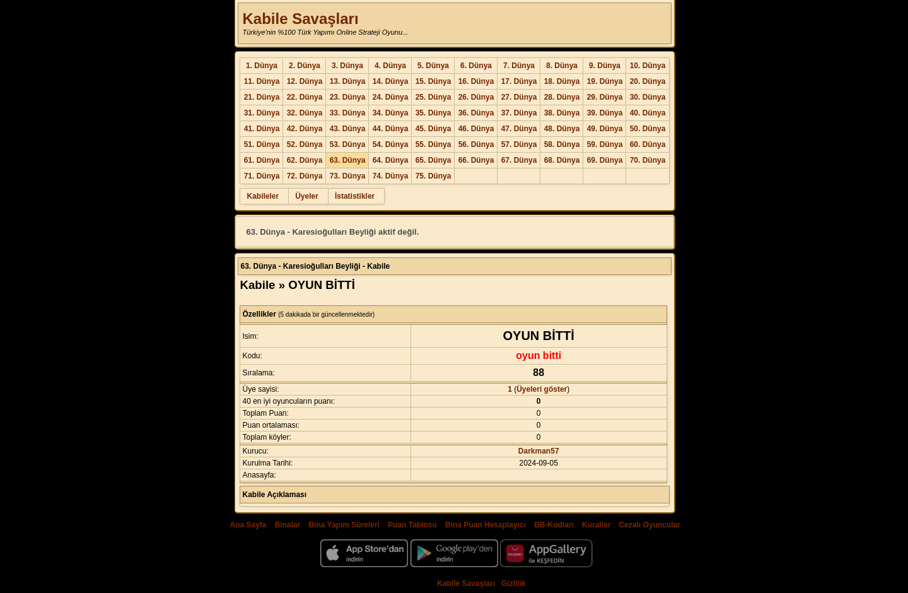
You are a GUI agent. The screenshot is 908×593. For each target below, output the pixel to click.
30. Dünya (648, 97)
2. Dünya (304, 65)
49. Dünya (605, 128)
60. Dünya (648, 144)
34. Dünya (391, 113)
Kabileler (263, 196)
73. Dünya (348, 176)
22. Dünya (305, 97)
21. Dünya (262, 97)
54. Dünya (391, 144)
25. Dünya (433, 97)
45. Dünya (433, 128)
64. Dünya (391, 160)
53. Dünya (348, 144)
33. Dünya (348, 113)
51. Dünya (262, 144)
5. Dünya (433, 65)
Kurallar (596, 524)
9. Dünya (604, 65)
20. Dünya (648, 81)
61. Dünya (262, 160)
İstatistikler (355, 196)
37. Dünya (519, 113)
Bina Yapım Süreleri (344, 524)
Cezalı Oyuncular (649, 524)
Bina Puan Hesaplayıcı (485, 524)
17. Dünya (519, 81)
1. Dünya (261, 65)
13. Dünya (348, 81)
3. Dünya (347, 65)
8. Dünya (562, 65)
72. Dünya (305, 176)
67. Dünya (519, 160)
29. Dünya (605, 97)
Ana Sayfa (248, 524)
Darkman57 (538, 451)
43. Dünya (348, 128)
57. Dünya (519, 144)
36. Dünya (476, 113)
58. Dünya (562, 144)
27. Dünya (519, 97)
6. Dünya (476, 65)
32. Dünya (305, 113)
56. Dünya (476, 144)
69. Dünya (605, 160)
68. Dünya (562, 160)
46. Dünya (476, 128)
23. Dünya (348, 97)
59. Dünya (605, 144)
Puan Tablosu (412, 524)
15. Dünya (433, 81)
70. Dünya (648, 160)
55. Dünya (433, 144)
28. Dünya (562, 97)
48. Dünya (562, 128)
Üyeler (306, 196)
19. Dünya (605, 81)
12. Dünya (305, 81)
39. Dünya (605, 113)
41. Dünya (262, 128)
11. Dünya (262, 81)
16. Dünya (476, 81)
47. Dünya (519, 128)
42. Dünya (305, 128)
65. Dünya (433, 160)
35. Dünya (433, 113)
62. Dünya (305, 160)
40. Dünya (648, 113)
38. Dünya (562, 113)
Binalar (288, 524)
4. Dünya (390, 65)
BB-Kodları (554, 524)
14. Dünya (391, 81)
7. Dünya (519, 65)
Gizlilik (513, 583)
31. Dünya (262, 113)
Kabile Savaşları (300, 18)
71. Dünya (262, 176)
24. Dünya (391, 97)
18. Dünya (562, 81)
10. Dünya (648, 65)
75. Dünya (433, 176)
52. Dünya (305, 144)
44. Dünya (391, 128)
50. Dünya (648, 128)
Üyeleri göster (541, 389)
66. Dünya (476, 160)
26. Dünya (476, 97)
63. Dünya (348, 160)
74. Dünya (391, 176)
